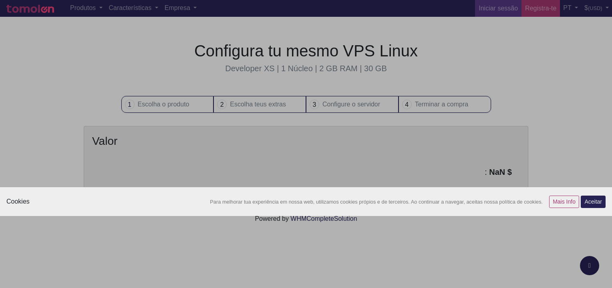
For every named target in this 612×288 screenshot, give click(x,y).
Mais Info (564, 201)
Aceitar (593, 201)
